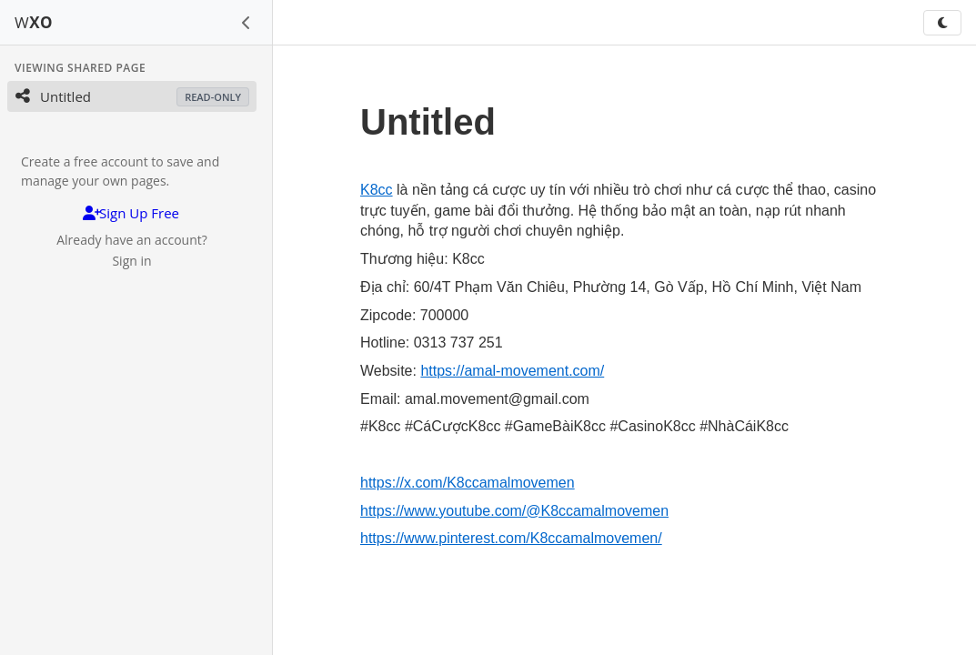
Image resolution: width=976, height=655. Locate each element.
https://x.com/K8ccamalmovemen (467, 482)
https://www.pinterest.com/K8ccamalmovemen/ (511, 538)
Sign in (131, 260)
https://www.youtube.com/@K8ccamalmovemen (514, 511)
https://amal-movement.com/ (512, 370)
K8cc (376, 189)
